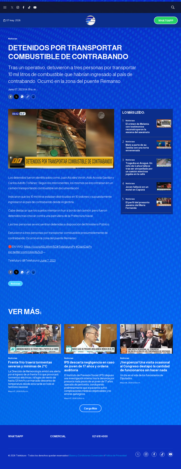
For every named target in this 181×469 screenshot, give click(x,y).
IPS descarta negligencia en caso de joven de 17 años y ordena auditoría (89, 366)
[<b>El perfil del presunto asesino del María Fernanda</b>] (164, 202)
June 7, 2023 (48, 260)
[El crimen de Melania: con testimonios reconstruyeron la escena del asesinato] (164, 123)
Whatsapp (165, 20)
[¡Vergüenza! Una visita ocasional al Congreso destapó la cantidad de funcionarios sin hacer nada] (146, 339)
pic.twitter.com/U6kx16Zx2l (25, 252)
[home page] (90, 20)
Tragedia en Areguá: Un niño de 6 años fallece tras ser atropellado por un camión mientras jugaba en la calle (139, 168)
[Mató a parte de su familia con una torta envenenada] (164, 144)
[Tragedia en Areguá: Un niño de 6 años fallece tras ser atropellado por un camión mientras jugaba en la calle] (164, 163)
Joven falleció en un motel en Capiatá (137, 188)
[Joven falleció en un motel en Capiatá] (164, 186)
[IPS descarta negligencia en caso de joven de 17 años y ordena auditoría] (90, 339)
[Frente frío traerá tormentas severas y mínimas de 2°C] (34, 339)
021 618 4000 (100, 436)
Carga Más (90, 408)
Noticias (12, 38)
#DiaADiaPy (84, 246)
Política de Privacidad (116, 455)
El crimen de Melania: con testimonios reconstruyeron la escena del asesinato (138, 128)
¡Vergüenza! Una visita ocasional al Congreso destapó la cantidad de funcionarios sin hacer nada (145, 366)
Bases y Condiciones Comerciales (86, 455)
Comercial (58, 436)
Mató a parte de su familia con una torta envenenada (137, 148)
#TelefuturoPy (66, 246)
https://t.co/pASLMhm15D (40, 246)
